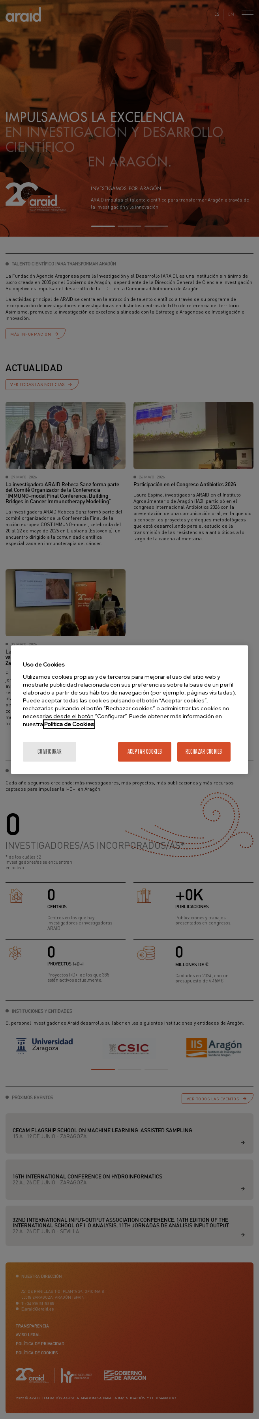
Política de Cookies (69, 724)
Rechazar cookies (204, 751)
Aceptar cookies (145, 751)
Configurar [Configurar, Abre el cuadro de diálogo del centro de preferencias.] (50, 751)
